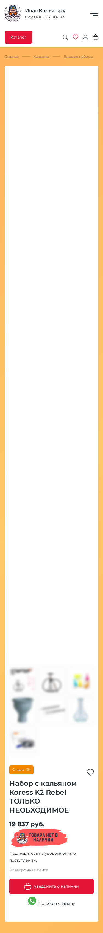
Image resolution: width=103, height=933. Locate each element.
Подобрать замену (51, 901)
